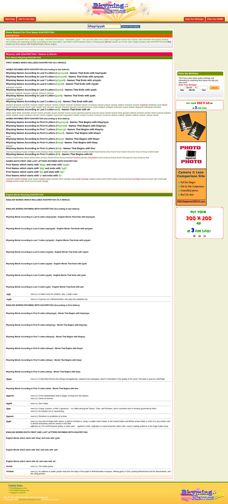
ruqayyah (10, 99)
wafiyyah (42, 93)
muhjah (83, 115)
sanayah (50, 107)
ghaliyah (9, 105)
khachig (9, 152)
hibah (153, 113)
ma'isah (35, 115)
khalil (97, 152)
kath (73, 179)
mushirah (98, 115)
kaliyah (15, 107)
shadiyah (77, 105)
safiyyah (34, 93)
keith (104, 179)
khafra (38, 152)
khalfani (85, 152)
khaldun (65, 152)
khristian (69, 158)
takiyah (85, 105)
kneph (21, 181)
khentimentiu (18, 158)
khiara (32, 158)
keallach (92, 179)
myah (33, 107)
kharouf (139, 152)
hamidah (140, 113)
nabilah (121, 115)
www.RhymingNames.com (30, 499)
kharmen (131, 152)
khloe (37, 158)
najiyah (41, 105)
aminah (34, 113)
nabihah (114, 115)
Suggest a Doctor (18, 493)
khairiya (44, 152)
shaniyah (65, 107)
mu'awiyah (92, 105)
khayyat (9, 146)
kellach (115, 179)
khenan (9, 158)
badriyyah (10, 87)
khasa (145, 152)
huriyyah (18, 87)
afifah (19, 113)
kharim (124, 152)
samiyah (69, 105)
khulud (113, 158)
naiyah (39, 107)
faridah (108, 113)
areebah (61, 113)
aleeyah (73, 107)
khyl (147, 158)
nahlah (155, 115)
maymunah (58, 115)
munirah (89, 115)
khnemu (44, 158)
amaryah (128, 105)
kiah (155, 179)
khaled (72, 152)
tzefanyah (118, 107)
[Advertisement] (43, 187)
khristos (84, 158)
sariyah (101, 105)
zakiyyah (50, 93)
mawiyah (34, 105)
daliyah (132, 107)
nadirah (135, 115)
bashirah (80, 113)
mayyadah (67, 115)
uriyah (95, 107)
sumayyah (18, 99)
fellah (120, 113)
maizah (42, 115)
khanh (113, 152)
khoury (62, 158)
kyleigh (45, 181)
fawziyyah (10, 93)
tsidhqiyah (148, 107)
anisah (54, 113)
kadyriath (10, 179)
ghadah (126, 113)
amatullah (26, 113)
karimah (159, 113)
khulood (106, 158)
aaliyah (121, 105)
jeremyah (88, 107)
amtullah (47, 113)
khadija (24, 152)
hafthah (133, 113)
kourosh (33, 181)
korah (27, 181)
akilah (8, 113)
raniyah (55, 105)
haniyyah (27, 93)
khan (109, 152)
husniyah (25, 105)
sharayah (157, 107)
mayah (125, 107)
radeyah (48, 105)
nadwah (142, 115)
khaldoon (58, 152)
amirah (40, 113)
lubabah (15, 115)
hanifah (147, 113)
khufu (100, 158)
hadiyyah (18, 93)
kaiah (30, 179)
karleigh (67, 179)
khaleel (79, 152)
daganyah (139, 107)
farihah (114, 113)
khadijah (31, 152)
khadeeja (17, 152)
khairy (51, 152)
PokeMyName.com (18, 488)
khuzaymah (127, 158)
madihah (28, 115)
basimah (88, 113)
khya (135, 158)
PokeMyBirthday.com (19, 490)
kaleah (36, 179)
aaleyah (114, 105)
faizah (102, 113)
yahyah (107, 105)
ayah (159, 105)
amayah (136, 105)
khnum (51, 158)
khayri (8, 136)
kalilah (48, 179)
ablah (14, 113)
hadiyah (101, 107)
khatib (150, 152)
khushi (119, 158)
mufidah (75, 115)
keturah (144, 179)
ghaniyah (17, 105)
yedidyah (109, 107)
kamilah (55, 179)
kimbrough (162, 179)
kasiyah (22, 107)
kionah (16, 181)
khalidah (167, 113)
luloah (21, 115)
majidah (49, 115)
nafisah (149, 115)
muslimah (106, 115)
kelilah (109, 179)
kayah (28, 107)
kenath (121, 179)
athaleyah (153, 105)
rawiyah (62, 105)
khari (119, 152)
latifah (8, 115)
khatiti (156, 152)
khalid (91, 152)
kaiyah (9, 107)
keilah (98, 179)
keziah (150, 179)
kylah (39, 181)
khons (56, 158)
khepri (26, 158)
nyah (44, 107)
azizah (68, 113)
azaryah (80, 107)
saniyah (58, 107)
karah (61, 179)
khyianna (141, 158)
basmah (95, 113)
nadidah (128, 115)
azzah (73, 113)
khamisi (103, 152)
